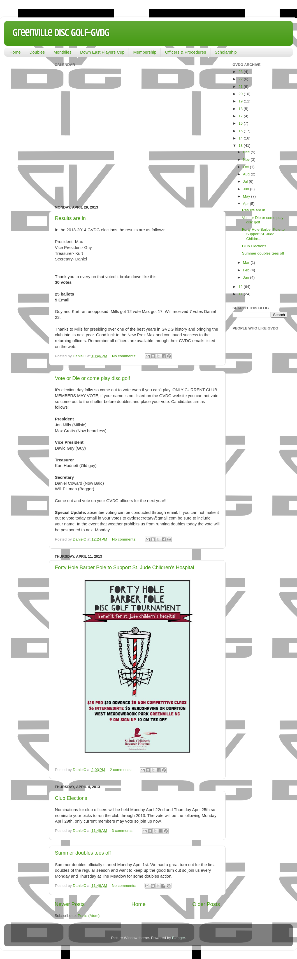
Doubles (37, 52)
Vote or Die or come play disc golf (92, 378)
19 (241, 101)
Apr (246, 204)
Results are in (70, 218)
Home (15, 52)
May (247, 196)
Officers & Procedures (185, 52)
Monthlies (62, 52)
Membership (144, 52)
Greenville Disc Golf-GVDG (61, 32)
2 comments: (121, 770)
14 (241, 138)
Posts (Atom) (89, 916)
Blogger (178, 938)
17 (241, 116)
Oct (246, 167)
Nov (247, 159)
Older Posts (206, 904)
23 (241, 72)
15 (241, 131)
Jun (246, 189)
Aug (247, 174)
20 (241, 94)
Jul (246, 181)
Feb (246, 270)
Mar (246, 262)
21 (241, 86)
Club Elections (71, 798)
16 (241, 123)
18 (241, 109)
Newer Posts (70, 904)
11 (241, 294)
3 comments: (123, 830)
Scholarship (225, 52)
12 (241, 287)
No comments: (125, 356)
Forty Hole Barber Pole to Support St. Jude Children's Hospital (124, 567)
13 (241, 145)
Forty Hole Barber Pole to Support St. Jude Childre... (263, 234)
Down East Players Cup (102, 52)
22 (241, 79)
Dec (247, 152)
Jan (246, 277)
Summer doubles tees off (83, 853)
